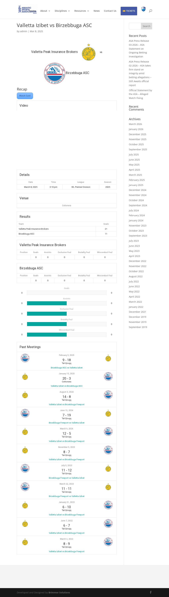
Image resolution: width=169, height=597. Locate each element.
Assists (47, 252)
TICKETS (130, 10)
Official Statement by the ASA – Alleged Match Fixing (140, 94)
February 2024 (137, 215)
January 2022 (136, 306)
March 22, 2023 (67, 484)
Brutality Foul (84, 252)
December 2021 (137, 311)
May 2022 (134, 291)
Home (32, 11)
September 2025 (138, 149)
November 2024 (137, 195)
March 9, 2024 (66, 429)
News (97, 11)
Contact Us (110, 11)
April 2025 (134, 169)
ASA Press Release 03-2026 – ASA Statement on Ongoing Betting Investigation (139, 48)
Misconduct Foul (104, 252)
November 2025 (137, 139)
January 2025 (136, 185)
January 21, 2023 (67, 502)
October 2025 (136, 144)
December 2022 (137, 261)
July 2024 (134, 210)
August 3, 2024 (67, 392)
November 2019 (137, 322)
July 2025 (134, 154)
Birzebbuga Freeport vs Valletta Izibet (66, 422)
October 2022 (136, 271)
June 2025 (134, 159)
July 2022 (134, 281)
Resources (80, 11)
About (43, 11)
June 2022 (134, 286)
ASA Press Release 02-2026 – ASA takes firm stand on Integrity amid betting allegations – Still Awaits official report (140, 73)
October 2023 (136, 230)
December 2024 (137, 190)
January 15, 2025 (67, 374)
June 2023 (134, 245)
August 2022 (136, 276)
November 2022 (137, 266)
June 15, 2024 (66, 410)
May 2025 (134, 164)
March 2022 (135, 301)
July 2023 (134, 240)
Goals (35, 252)
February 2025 (137, 179)
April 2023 (134, 256)
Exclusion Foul (64, 252)
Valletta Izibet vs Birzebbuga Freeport (66, 404)
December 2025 (137, 134)
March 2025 (135, 174)
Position (24, 252)
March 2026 (135, 124)
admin (23, 31)
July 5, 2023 (66, 465)
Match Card (25, 95)
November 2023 (137, 225)
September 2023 (138, 235)
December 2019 (137, 316)
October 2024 (136, 200)
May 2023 (134, 251)
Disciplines (61, 11)
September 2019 (138, 327)
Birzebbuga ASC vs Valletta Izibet (67, 367)
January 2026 (136, 129)
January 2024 (136, 220)
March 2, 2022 (66, 539)
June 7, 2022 (67, 521)
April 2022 (134, 296)
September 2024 (138, 205)
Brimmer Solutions (59, 592)
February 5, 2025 (66, 355)
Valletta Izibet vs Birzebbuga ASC (67, 386)
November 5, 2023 (66, 447)
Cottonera (66, 205)
